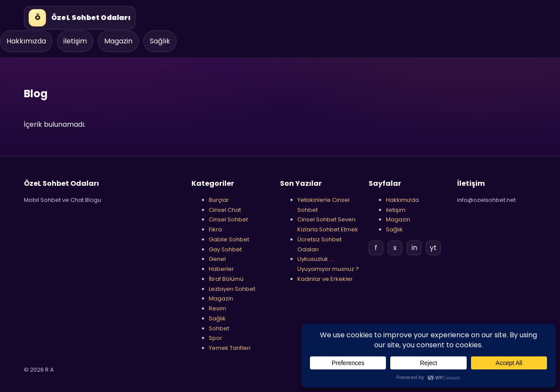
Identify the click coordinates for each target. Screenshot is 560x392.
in (414, 248)
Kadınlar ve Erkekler (325, 279)
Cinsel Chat (225, 210)
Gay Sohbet (225, 249)
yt (433, 248)
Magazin (118, 41)
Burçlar (219, 200)
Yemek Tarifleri (229, 348)
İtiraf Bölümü (226, 279)
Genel (217, 259)
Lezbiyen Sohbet (232, 289)
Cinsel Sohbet (228, 219)
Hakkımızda (26, 41)
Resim (217, 308)
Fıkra (215, 229)
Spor (215, 338)
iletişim (75, 41)
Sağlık (160, 41)
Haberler (221, 269)
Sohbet (219, 328)
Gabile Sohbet (229, 239)
